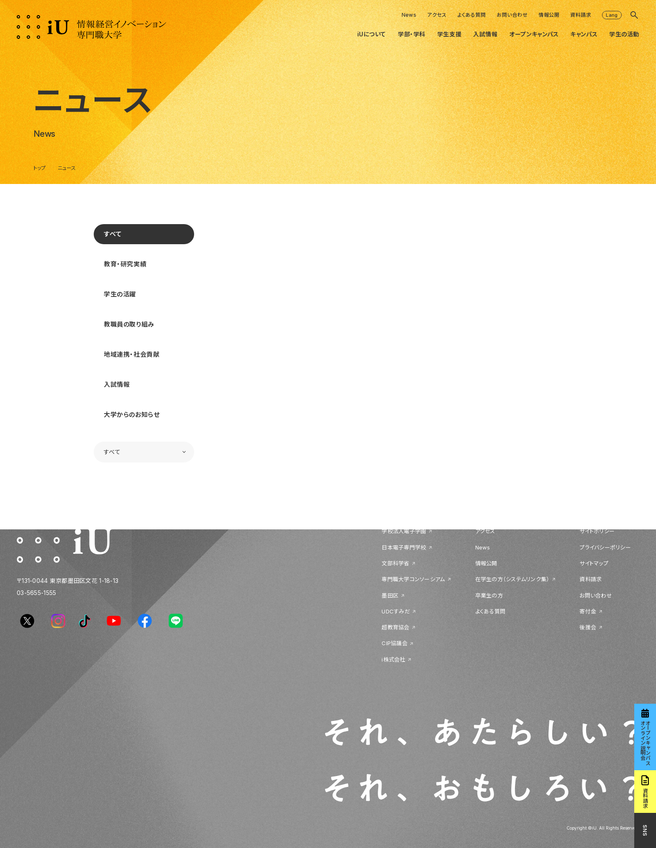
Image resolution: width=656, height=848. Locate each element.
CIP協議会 (394, 643)
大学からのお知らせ (131, 415)
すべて (113, 234)
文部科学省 (395, 563)
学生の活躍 (120, 294)
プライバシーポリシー (605, 547)
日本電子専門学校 (404, 547)
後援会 (587, 627)
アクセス (436, 15)
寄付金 (587, 611)
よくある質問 (471, 15)
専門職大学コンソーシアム (413, 579)
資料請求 (580, 15)
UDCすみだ (396, 611)
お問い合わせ (512, 15)
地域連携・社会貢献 (131, 354)
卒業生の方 (489, 595)
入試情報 (117, 384)
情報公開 (548, 15)
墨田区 (390, 595)
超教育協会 (395, 627)
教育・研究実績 (125, 264)
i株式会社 (393, 659)
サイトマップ (593, 563)
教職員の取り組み (129, 324)
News (409, 15)
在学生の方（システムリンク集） (512, 579)
